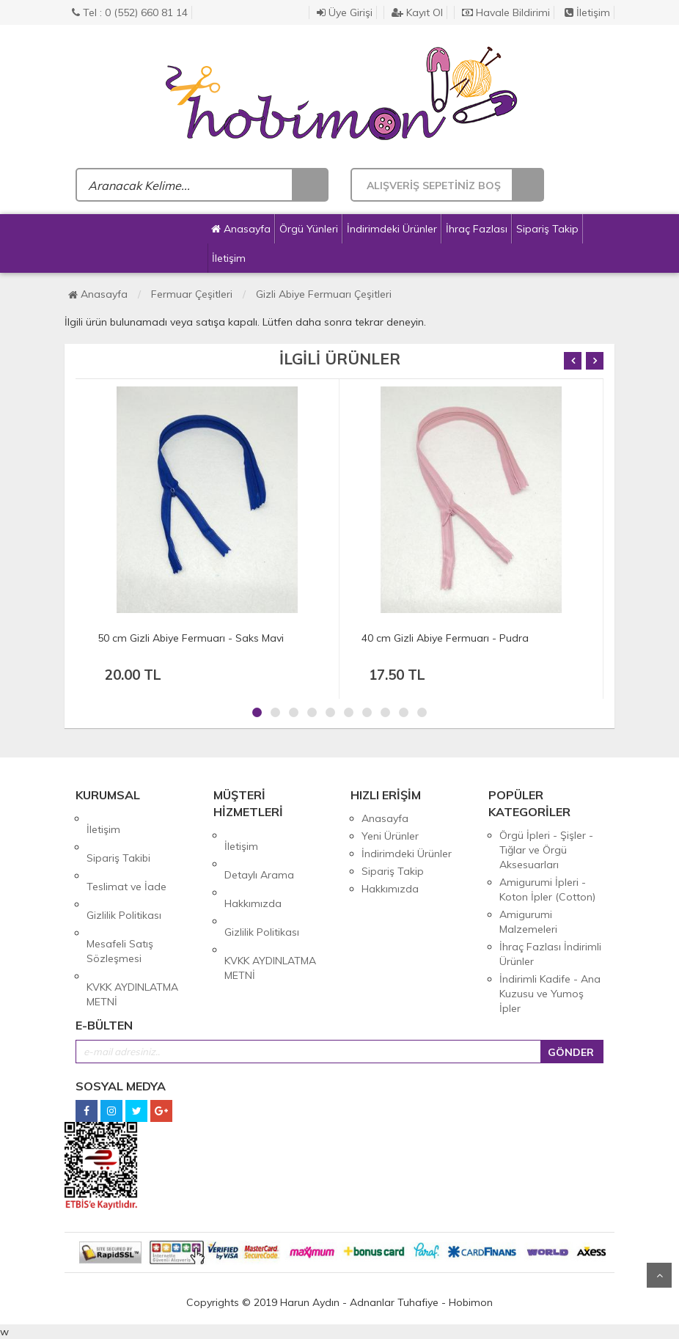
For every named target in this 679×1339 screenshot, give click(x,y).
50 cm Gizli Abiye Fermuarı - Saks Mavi (191, 638)
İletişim (587, 12)
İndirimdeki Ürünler (392, 228)
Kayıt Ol (417, 12)
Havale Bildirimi (506, 12)
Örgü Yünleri (308, 228)
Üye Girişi (344, 12)
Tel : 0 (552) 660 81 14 (130, 12)
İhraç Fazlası (476, 228)
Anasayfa (241, 228)
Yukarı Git (659, 1275)
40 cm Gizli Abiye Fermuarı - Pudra (445, 638)
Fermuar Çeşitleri (191, 294)
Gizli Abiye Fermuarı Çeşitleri (324, 294)
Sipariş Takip (547, 228)
